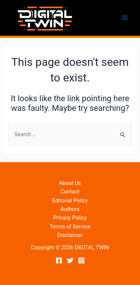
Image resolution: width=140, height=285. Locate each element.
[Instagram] (81, 260)
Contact (70, 191)
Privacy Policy (70, 217)
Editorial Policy (70, 200)
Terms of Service (70, 226)
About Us (70, 183)
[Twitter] (70, 260)
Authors (70, 209)
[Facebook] (59, 260)
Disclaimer (70, 235)
